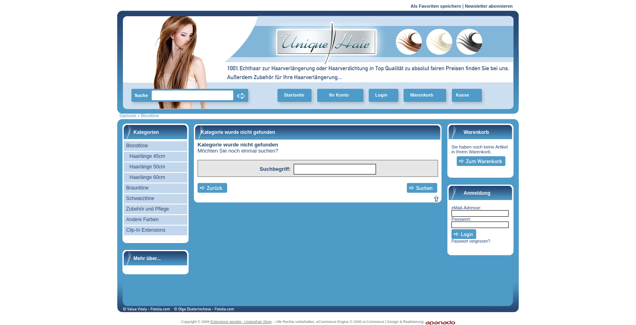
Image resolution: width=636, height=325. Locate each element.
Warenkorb (421, 95)
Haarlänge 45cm (147, 156)
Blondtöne (137, 146)
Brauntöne (137, 188)
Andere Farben (142, 219)
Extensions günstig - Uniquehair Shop (241, 322)
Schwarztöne (140, 198)
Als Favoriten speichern (435, 7)
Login (381, 95)
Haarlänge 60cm (147, 177)
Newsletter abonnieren (489, 6)
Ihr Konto (339, 95)
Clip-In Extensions (145, 230)
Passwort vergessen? (470, 241)
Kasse (462, 95)
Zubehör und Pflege (147, 209)
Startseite (294, 95)
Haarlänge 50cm (147, 167)
